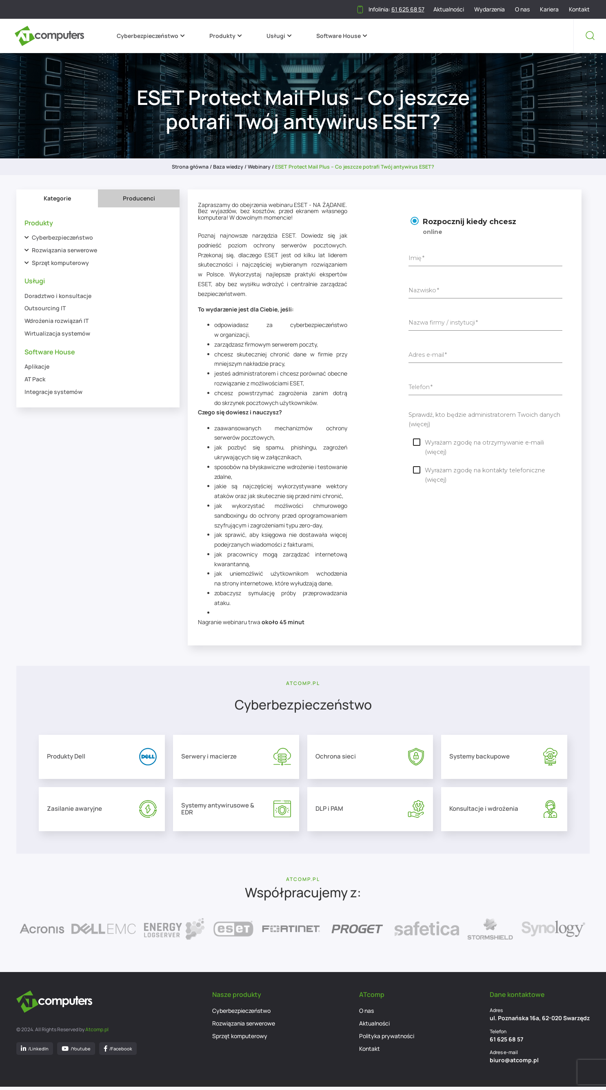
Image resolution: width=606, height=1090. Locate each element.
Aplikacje (36, 366)
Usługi (277, 36)
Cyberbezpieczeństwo (149, 36)
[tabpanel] (98, 307)
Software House (340, 36)
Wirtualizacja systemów (57, 333)
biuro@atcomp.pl (514, 1064)
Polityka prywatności (386, 1039)
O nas (522, 9)
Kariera (549, 9)
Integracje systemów (53, 392)
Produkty (224, 36)
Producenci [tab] (139, 198)
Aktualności (448, 9)
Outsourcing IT (45, 308)
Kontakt (579, 9)
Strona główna (190, 166)
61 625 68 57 (506, 1042)
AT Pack (34, 379)
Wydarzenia (489, 9)
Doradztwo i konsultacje (57, 296)
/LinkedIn (35, 1052)
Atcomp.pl (97, 1033)
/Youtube (76, 1052)
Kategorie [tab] (57, 198)
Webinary (259, 166)
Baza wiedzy (228, 166)
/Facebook (118, 1052)
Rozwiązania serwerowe (64, 250)
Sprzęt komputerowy (60, 263)
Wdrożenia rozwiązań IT (56, 321)
